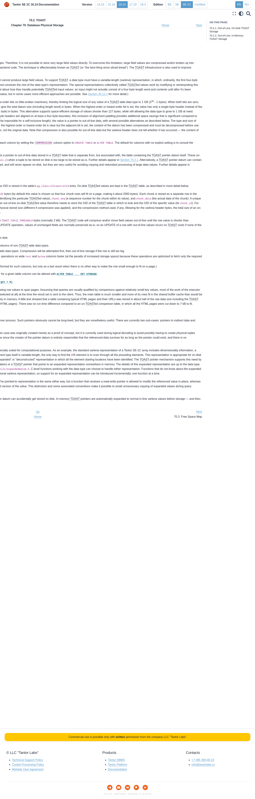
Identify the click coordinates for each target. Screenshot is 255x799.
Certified (200, 4)
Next (199, 25)
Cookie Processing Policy (28, 764)
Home (184, 25)
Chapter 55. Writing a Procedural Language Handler (25, 115)
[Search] (248, 13)
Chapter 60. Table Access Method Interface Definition (26, 160)
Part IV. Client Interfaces (18, 44)
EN (239, 4)
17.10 (133, 4)
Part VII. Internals (15, 61)
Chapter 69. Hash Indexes (22, 221)
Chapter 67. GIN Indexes (21, 210)
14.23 (100, 4)
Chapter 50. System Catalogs (24, 76)
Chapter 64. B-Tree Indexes (23, 193)
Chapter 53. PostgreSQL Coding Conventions (25, 99)
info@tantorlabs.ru (203, 764)
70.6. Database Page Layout (26, 265)
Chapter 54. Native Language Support (28, 107)
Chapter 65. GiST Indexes (22, 198)
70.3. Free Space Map (22, 248)
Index (8, 318)
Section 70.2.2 (121, 281)
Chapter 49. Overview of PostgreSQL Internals (28, 69)
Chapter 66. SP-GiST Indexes (24, 204)
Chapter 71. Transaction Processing (27, 276)
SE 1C (187, 4)
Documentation (117, 769)
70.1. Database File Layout (25, 236)
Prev (67, 25)
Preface (9, 22)
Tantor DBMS (116, 759)
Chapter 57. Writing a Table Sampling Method (28, 135)
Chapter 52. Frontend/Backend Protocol (24, 90)
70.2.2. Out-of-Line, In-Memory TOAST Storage (95, 47)
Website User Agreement (28, 769)
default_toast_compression (130, 240)
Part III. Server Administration (21, 38)
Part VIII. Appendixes (16, 307)
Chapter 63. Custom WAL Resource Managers (27, 185)
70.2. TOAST (17, 242)
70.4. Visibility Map (21, 253)
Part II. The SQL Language (20, 33)
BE (169, 4)
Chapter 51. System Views (22, 82)
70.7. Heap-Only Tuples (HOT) (27, 270)
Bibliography (12, 312)
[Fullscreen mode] (234, 13)
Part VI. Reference (15, 55)
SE (177, 4)
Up (80, 25)
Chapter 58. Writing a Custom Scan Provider (27, 144)
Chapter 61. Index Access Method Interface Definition (26, 170)
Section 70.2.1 (125, 267)
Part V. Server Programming (20, 50)
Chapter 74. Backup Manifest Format (28, 301)
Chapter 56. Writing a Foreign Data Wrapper (27, 125)
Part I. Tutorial (13, 27)
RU (247, 4)
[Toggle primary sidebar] (66, 13)
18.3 (143, 4)
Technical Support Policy (27, 759)
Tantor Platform (117, 764)
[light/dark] (241, 13)
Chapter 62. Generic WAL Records (27, 177)
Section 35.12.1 (74, 136)
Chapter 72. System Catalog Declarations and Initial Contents (25, 283)
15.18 (111, 4)
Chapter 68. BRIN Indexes (22, 215)
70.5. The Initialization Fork (25, 259)
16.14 (122, 4)
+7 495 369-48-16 (203, 759)
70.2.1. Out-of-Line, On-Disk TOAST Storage (93, 42)
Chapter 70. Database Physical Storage (25, 229)
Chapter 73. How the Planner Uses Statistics (27, 293)
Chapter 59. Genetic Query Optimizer (28, 152)
